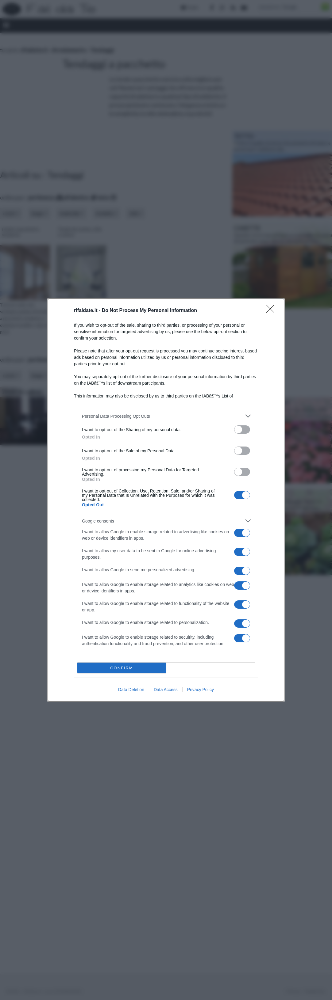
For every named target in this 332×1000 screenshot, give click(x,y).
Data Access (166, 689)
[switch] (242, 429)
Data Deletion (131, 689)
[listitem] (166, 416)
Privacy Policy (200, 689)
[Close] (272, 311)
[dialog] (166, 500)
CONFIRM (121, 668)
